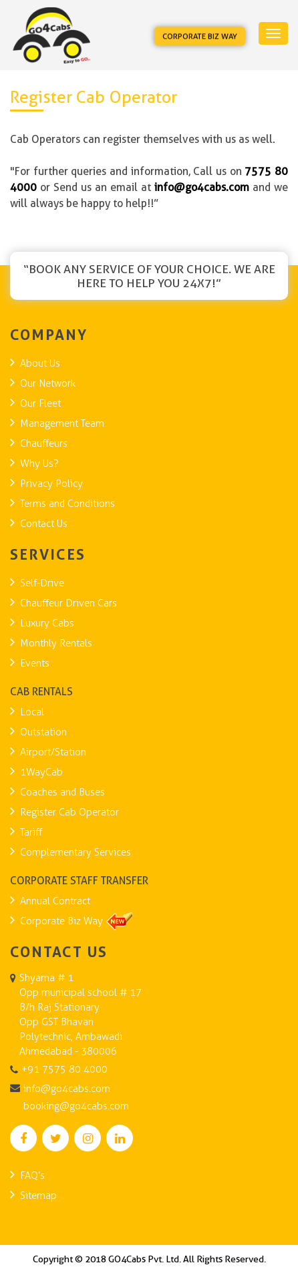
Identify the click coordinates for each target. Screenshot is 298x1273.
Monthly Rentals (56, 643)
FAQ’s (32, 1175)
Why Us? (39, 464)
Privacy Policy (51, 484)
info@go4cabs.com (66, 1089)
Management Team (62, 423)
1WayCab (41, 772)
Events (34, 663)
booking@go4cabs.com (76, 1106)
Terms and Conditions (67, 504)
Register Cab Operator (69, 812)
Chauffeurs (43, 443)
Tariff (31, 832)
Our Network (48, 383)
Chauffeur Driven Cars (68, 603)
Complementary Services (75, 852)
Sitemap (38, 1196)
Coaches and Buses (62, 792)
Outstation (43, 732)
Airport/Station (53, 752)
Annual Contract (55, 901)
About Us (40, 363)
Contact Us (43, 524)
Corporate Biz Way (199, 36)
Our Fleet (40, 403)
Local (32, 712)
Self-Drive (42, 583)
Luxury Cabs (47, 623)
